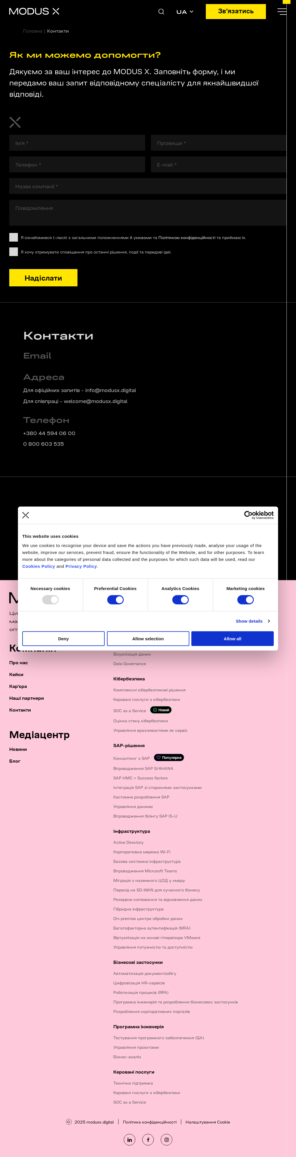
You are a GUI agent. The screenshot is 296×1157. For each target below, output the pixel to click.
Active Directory (129, 842)
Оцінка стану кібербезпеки (141, 720)
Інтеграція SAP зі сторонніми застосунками (158, 787)
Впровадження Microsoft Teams (145, 870)
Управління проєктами (136, 1047)
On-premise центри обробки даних (148, 918)
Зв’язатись (236, 10)
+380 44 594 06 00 (49, 433)
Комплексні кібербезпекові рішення (150, 689)
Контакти (20, 709)
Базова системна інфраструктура (147, 861)
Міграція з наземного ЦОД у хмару (149, 880)
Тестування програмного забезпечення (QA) (159, 1037)
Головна (32, 30)
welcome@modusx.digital (95, 401)
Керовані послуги (133, 1071)
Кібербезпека (129, 678)
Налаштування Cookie (208, 1121)
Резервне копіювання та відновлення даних (158, 899)
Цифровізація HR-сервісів (139, 982)
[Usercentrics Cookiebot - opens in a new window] (248, 515)
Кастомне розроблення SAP (142, 796)
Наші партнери (26, 698)
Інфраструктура (131, 831)
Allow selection (148, 638)
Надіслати (43, 277)
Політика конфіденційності (150, 1121)
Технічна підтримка (133, 1082)
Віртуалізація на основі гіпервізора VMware (157, 937)
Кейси (16, 674)
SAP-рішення (129, 745)
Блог (15, 760)
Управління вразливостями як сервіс (151, 730)
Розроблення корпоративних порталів (152, 1011)
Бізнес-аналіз (127, 1056)
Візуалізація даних (132, 653)
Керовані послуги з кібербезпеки (147, 699)
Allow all (232, 638)
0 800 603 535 (43, 443)
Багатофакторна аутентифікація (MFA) (152, 927)
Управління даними (133, 806)
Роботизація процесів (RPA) (141, 992)
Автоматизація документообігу (145, 973)
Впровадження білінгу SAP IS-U (145, 815)
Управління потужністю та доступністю (153, 946)
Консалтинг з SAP (149, 757)
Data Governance (130, 663)
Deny (63, 638)
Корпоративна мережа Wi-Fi (142, 851)
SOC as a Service (143, 710)
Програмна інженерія (138, 1026)
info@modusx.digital (110, 390)
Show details (249, 621)
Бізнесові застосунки (138, 962)
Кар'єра (18, 686)
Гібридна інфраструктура (139, 908)
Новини (18, 749)
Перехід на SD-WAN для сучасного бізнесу (157, 889)
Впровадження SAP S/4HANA (144, 768)
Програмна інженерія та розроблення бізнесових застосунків (176, 1001)
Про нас (18, 662)
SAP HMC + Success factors (141, 777)
